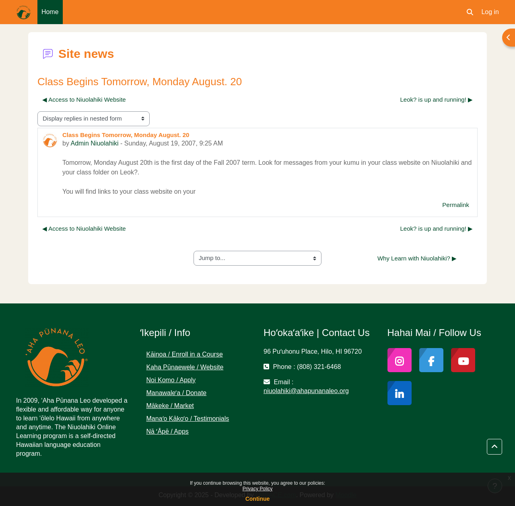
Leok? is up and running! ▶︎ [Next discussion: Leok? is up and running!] (436, 99)
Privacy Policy (258, 489)
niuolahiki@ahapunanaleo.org (306, 390)
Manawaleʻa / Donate (176, 392)
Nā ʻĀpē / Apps (167, 431)
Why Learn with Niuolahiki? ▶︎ (417, 258)
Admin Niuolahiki (94, 143)
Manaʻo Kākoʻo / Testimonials (187, 418)
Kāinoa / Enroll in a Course (184, 354)
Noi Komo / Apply (171, 380)
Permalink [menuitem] (455, 204)
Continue (257, 499)
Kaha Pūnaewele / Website (185, 367)
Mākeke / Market (170, 405)
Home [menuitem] (50, 11)
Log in (490, 11)
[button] (470, 12)
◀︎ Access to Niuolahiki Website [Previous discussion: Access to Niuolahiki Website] (84, 99)
